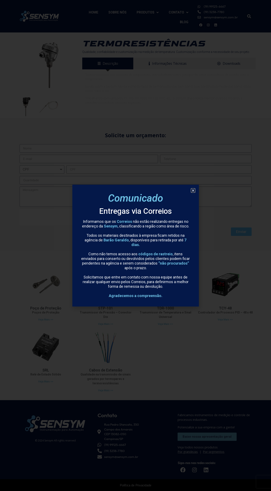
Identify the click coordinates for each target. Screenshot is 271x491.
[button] (193, 190)
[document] (135, 245)
